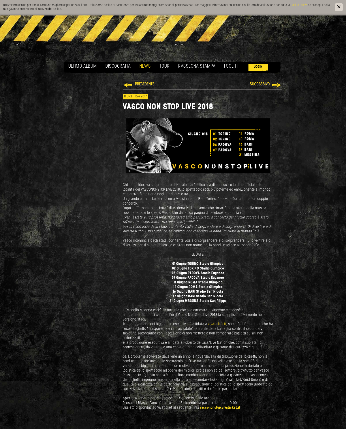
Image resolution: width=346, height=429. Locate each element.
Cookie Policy (299, 5)
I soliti (231, 66)
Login (258, 67)
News (145, 66)
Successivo (260, 84)
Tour (165, 66)
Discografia (118, 66)
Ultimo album (82, 66)
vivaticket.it (217, 324)
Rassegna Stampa (197, 66)
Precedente (144, 84)
